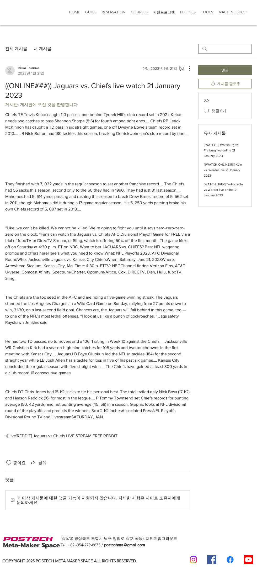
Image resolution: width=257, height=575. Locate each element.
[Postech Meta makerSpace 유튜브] (248, 559)
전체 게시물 (16, 48)
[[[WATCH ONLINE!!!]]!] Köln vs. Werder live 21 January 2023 (223, 170)
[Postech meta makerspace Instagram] (193, 559)
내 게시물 (42, 48)
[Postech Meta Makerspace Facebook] (211, 559)
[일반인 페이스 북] (230, 559)
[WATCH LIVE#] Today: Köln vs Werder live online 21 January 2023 (223, 189)
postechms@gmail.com (124, 545)
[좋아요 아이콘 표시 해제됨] (8, 463)
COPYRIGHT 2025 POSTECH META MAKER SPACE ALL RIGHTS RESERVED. (69, 560)
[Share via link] (38, 463)
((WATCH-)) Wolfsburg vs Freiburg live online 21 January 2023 (221, 150)
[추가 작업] (187, 68)
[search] (225, 49)
